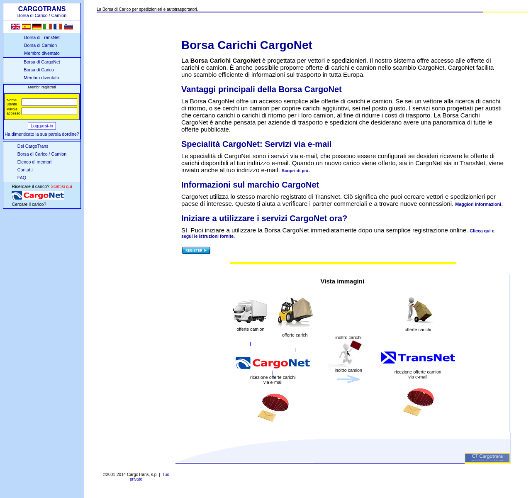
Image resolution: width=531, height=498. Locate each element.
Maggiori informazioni (478, 204)
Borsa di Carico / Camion (41, 153)
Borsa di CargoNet (42, 61)
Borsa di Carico (39, 69)
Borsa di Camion (40, 45)
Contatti (25, 169)
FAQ (21, 177)
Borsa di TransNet (41, 37)
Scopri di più (295, 170)
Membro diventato (41, 53)
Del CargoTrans (33, 146)
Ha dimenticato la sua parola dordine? (42, 134)
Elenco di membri (34, 161)
